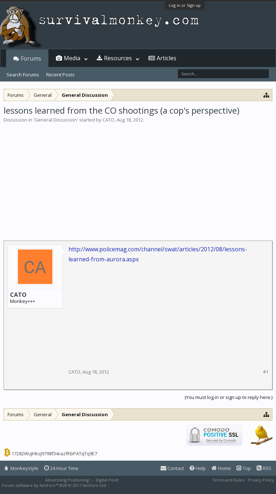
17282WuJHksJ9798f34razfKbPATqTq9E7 (54, 453)
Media (72, 58)
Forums (31, 58)
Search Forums (22, 74)
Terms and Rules (228, 480)
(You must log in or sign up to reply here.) (228, 397)
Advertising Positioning (67, 480)
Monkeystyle (21, 468)
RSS (264, 468)
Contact (172, 468)
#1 (265, 372)
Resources (118, 58)
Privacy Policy (261, 480)
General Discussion (55, 120)
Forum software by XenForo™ (54, 485)
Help (198, 468)
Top (244, 468)
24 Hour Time (61, 468)
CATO (108, 120)
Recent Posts (60, 74)
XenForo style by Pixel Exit (136, 485)
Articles (166, 58)
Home (221, 468)
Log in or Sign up (185, 5)
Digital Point (107, 480)
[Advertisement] (138, 177)
